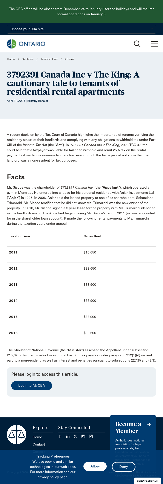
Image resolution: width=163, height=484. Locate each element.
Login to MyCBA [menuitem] (31, 385)
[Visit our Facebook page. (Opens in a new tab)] (62, 435)
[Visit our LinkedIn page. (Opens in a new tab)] (70, 435)
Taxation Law (49, 59)
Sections (28, 59)
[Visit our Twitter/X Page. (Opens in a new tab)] (78, 435)
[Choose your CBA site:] (81, 29)
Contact (39, 444)
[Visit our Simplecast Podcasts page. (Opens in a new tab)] (91, 435)
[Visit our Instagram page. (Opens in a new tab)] (85, 435)
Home (11, 59)
